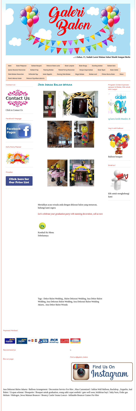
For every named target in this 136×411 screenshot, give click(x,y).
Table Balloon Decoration (16, 74)
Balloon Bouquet (36, 66)
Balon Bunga (83, 66)
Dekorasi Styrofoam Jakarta (35, 78)
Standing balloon (97, 66)
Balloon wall (93, 74)
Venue (121, 74)
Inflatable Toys (33, 74)
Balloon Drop (34, 70)
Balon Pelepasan (21, 66)
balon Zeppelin (47, 74)
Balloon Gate (111, 66)
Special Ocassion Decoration (16, 70)
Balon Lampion (69, 66)
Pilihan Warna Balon (108, 74)
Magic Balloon (79, 74)
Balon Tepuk (101, 70)
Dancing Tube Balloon (63, 74)
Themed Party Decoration (66, 70)
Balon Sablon (114, 70)
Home (9, 66)
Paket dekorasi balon (15, 78)
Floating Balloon (48, 70)
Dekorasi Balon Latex (53, 66)
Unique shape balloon (86, 70)
